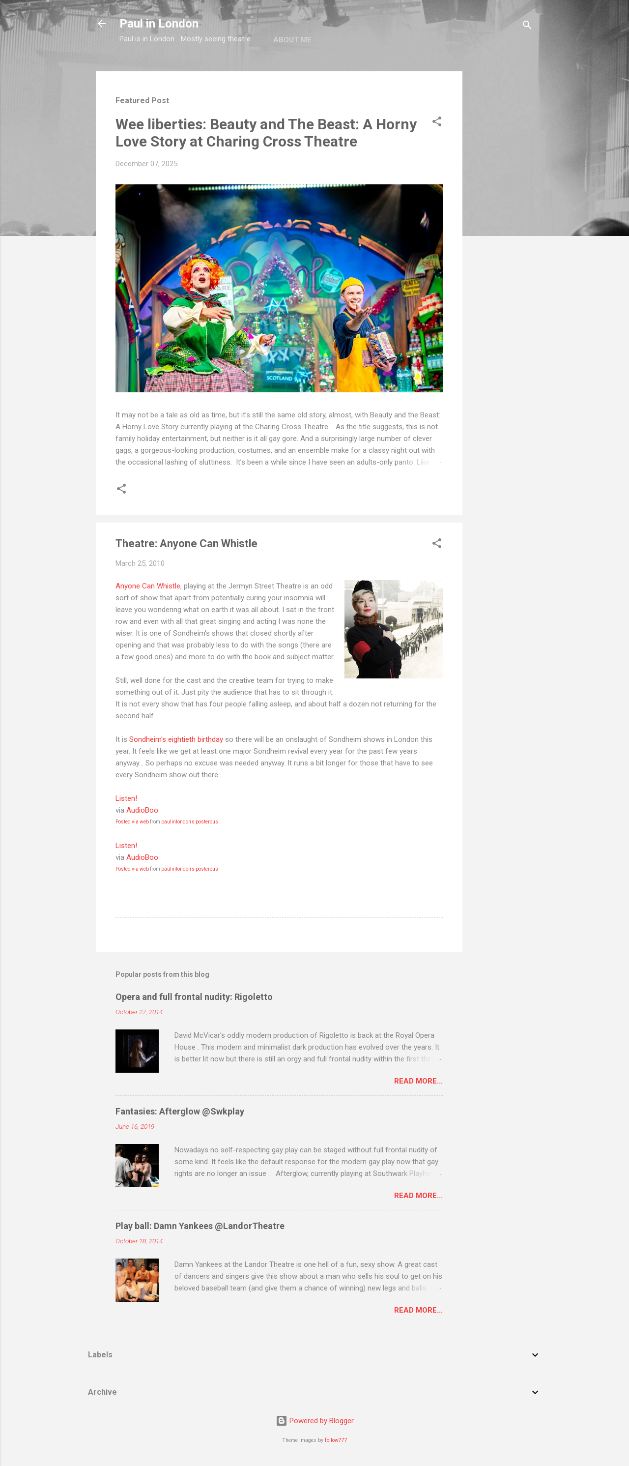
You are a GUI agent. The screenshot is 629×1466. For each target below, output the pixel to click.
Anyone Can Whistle (147, 586)
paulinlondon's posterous (189, 821)
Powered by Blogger (315, 1420)
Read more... (418, 1081)
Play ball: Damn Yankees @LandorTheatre (200, 1226)
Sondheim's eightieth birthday (176, 739)
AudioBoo (142, 810)
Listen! (126, 798)
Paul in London (159, 23)
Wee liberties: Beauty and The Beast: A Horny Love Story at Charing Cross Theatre (266, 133)
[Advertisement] (501, 218)
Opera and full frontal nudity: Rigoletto (194, 997)
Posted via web (132, 821)
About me (292, 39)
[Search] (527, 27)
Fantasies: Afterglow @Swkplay (179, 1111)
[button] (437, 123)
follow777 (336, 1440)
